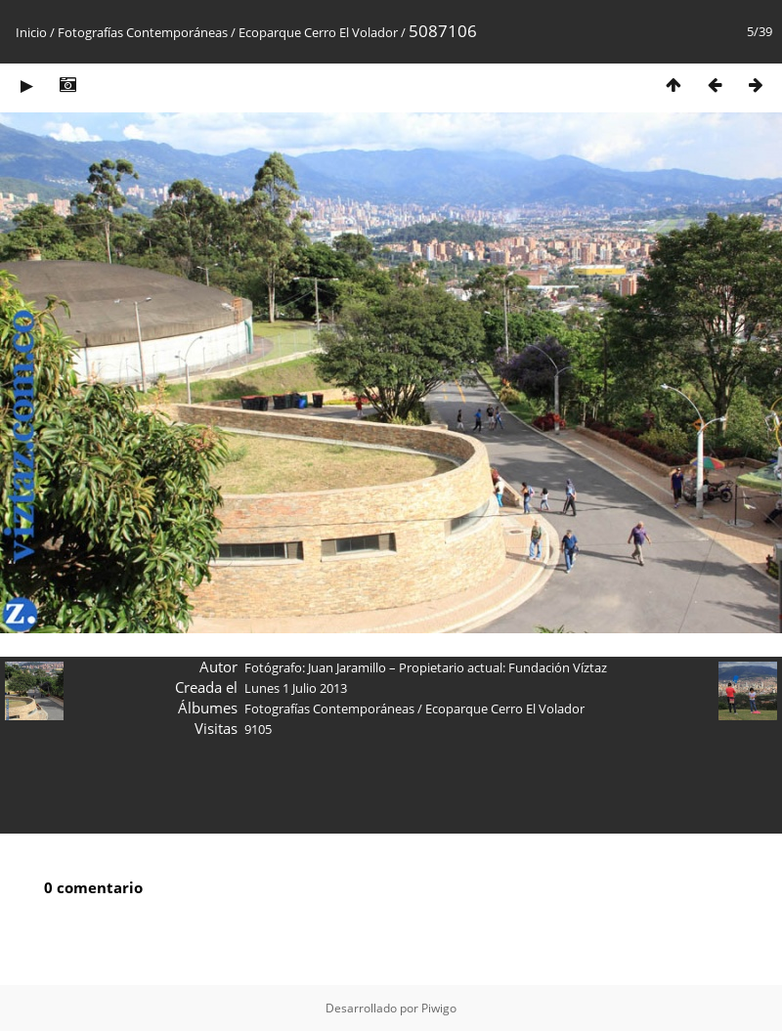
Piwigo (438, 1008)
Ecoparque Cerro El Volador (318, 32)
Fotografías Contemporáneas (143, 32)
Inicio (31, 32)
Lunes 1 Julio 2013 (295, 688)
